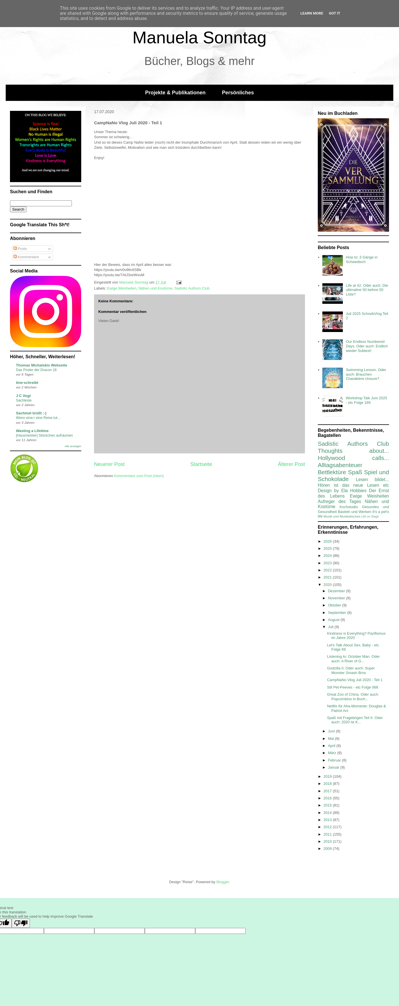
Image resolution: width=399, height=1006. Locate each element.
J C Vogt (23, 396)
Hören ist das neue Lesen (348, 485)
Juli (331, 627)
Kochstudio (348, 507)
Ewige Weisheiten (122, 288)
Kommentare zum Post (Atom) (139, 476)
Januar (334, 767)
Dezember (337, 591)
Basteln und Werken (354, 512)
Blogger (222, 882)
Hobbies (358, 490)
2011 (328, 834)
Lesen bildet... (372, 479)
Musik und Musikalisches (341, 516)
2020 (328, 585)
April (332, 746)
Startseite (201, 464)
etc (386, 485)
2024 (328, 555)
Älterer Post (291, 464)
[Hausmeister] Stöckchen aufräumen (44, 435)
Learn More (311, 13)
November (337, 598)
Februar (335, 760)
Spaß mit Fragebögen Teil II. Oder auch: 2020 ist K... (355, 720)
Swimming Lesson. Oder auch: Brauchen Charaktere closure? (366, 374)
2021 (328, 577)
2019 (328, 776)
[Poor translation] (21, 923)
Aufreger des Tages (339, 501)
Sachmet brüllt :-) (31, 413)
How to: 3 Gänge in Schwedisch (361, 259)
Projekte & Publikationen (175, 92)
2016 (328, 798)
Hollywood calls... (353, 458)
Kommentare (26, 257)
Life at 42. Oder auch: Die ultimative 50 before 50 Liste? (367, 289)
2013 (328, 820)
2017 (328, 791)
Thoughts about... (353, 450)
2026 (328, 541)
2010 (328, 841)
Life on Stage (370, 516)
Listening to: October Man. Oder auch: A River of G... (353, 658)
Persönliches (238, 92)
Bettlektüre (332, 472)
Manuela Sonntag (199, 37)
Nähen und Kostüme (155, 288)
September (337, 612)
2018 (328, 783)
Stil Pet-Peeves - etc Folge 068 (352, 687)
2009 (328, 848)
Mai (331, 738)
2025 (328, 548)
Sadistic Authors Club (192, 288)
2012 (328, 827)
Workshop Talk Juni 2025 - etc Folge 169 (366, 400)
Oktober (335, 605)
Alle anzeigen (72, 446)
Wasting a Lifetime (32, 431)
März (332, 753)
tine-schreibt (27, 382)
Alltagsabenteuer (340, 465)
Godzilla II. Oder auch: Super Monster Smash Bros (351, 670)
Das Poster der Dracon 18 (36, 370)
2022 (328, 570)
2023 (328, 563)
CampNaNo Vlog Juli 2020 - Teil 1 (354, 680)
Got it (334, 13)
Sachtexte (24, 400)
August (334, 620)
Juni (332, 731)
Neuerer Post (109, 464)
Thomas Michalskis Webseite (41, 365)
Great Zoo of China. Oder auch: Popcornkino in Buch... (353, 696)
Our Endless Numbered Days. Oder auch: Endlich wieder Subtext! (367, 346)
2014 (328, 812)
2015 (328, 805)
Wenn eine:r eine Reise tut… (38, 418)
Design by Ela (333, 490)
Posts (20, 249)
